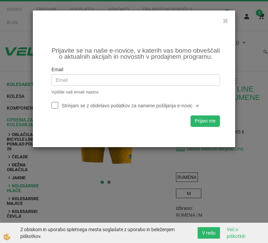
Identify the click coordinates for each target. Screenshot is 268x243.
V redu (209, 233)
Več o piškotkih (236, 233)
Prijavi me (205, 121)
